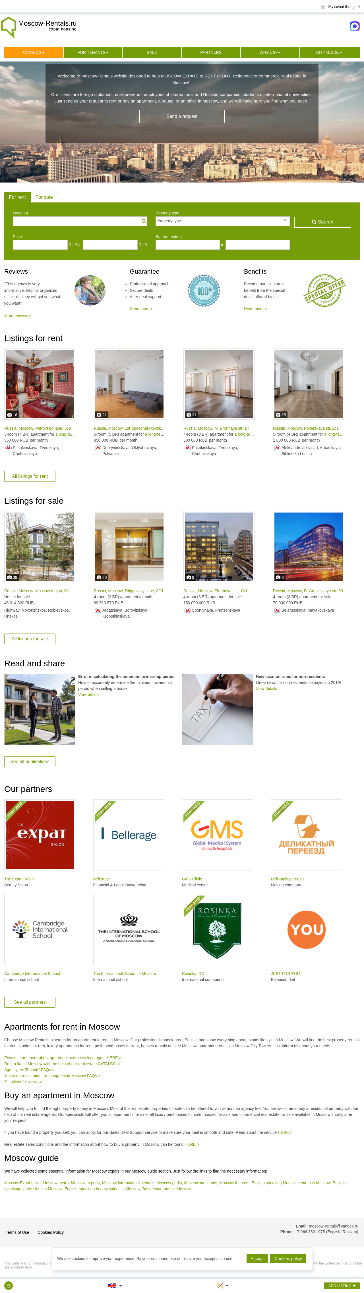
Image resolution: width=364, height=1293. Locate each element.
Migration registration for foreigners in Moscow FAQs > (52, 1075)
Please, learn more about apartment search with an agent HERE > (62, 1058)
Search (322, 222)
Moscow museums (200, 1183)
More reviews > (17, 315)
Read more (139, 309)
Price (17, 237)
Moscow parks (169, 1183)
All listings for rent (30, 476)
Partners (211, 52)
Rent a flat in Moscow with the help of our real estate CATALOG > (62, 1064)
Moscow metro (56, 1183)
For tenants (91, 52)
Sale (152, 52)
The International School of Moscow (125, 973)
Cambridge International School (32, 973)
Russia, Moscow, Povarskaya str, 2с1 (306, 428)
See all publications (29, 761)
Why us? (268, 52)
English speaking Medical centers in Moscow (291, 1183)
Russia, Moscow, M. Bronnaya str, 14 (216, 428)
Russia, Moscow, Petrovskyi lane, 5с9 (37, 428)
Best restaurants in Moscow (166, 1189)
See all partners (30, 1002)
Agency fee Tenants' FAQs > (29, 1069)
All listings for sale (30, 638)
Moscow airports (85, 1183)
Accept (257, 1258)
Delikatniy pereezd (287, 879)
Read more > (255, 309)
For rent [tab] (17, 197)
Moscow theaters (234, 1183)
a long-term (65, 434)
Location (20, 213)
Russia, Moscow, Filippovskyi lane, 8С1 (129, 591)
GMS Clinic (192, 879)
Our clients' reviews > (23, 1081)
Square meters (169, 237)
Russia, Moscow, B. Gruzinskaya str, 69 (308, 591)
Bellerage (101, 879)
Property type (167, 213)
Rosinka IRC (193, 973)
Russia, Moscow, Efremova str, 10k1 (215, 591)
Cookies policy (288, 1258)
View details (88, 694)
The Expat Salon (19, 879)
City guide (327, 52)
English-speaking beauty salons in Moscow (102, 1189)
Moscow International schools (128, 1183)
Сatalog (32, 52)
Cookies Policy (51, 1232)
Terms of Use (17, 1232)
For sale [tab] (44, 197)
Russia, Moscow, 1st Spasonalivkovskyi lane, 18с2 (138, 428)
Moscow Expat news (22, 1183)
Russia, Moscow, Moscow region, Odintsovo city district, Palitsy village (66, 591)
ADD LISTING (341, 1286)
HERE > (285, 1132)
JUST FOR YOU (285, 973)
